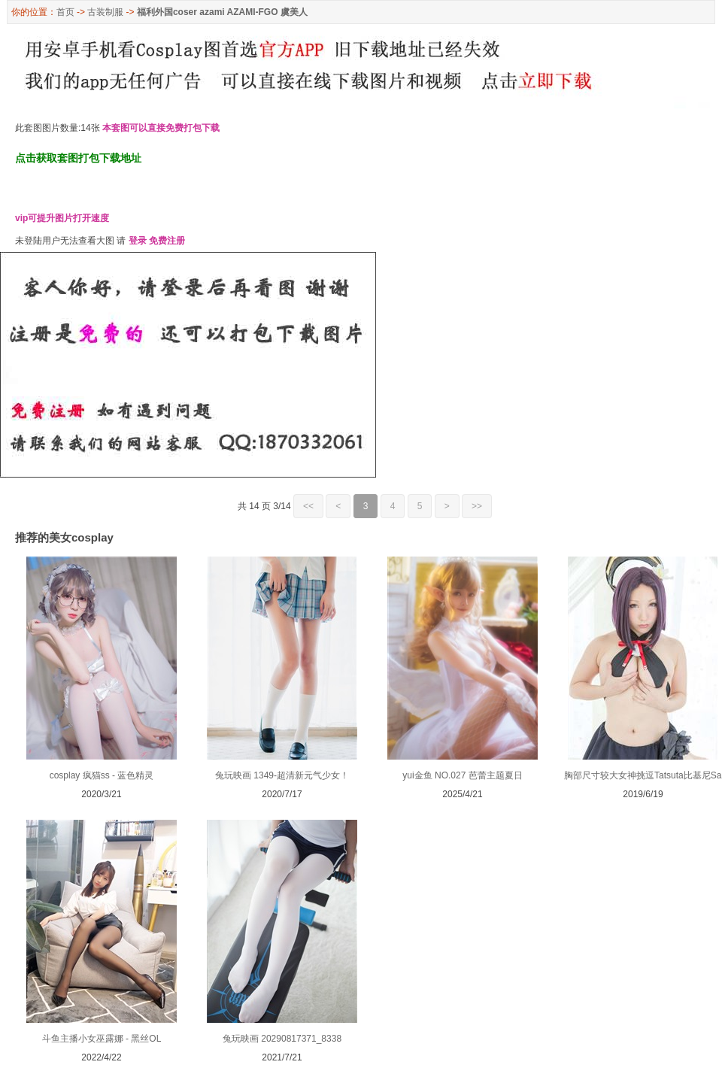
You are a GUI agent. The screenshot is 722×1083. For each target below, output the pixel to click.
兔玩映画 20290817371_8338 (282, 1038)
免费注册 (167, 240)
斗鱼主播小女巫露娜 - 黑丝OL (102, 1038)
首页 (65, 12)
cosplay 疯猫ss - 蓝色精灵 (102, 775)
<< (308, 506)
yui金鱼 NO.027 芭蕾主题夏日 (462, 775)
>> (477, 506)
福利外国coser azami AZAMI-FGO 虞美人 (222, 12)
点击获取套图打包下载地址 (78, 158)
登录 (138, 240)
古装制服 (105, 12)
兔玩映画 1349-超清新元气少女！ (282, 775)
